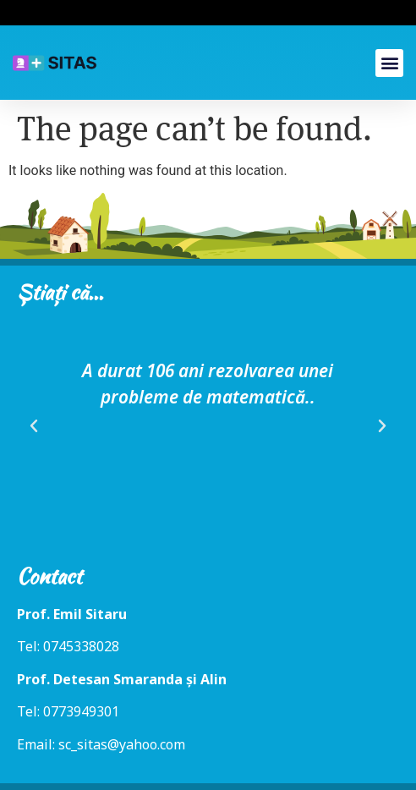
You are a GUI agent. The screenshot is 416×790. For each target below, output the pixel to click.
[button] (389, 63)
